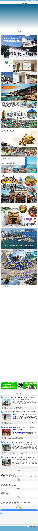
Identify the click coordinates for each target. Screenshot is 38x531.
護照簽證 (35, 0)
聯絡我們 (27, 0)
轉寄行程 (35, 5)
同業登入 (30, 0)
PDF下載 (31, 5)
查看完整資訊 (24, 405)
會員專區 (32, 0)
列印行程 (27, 5)
